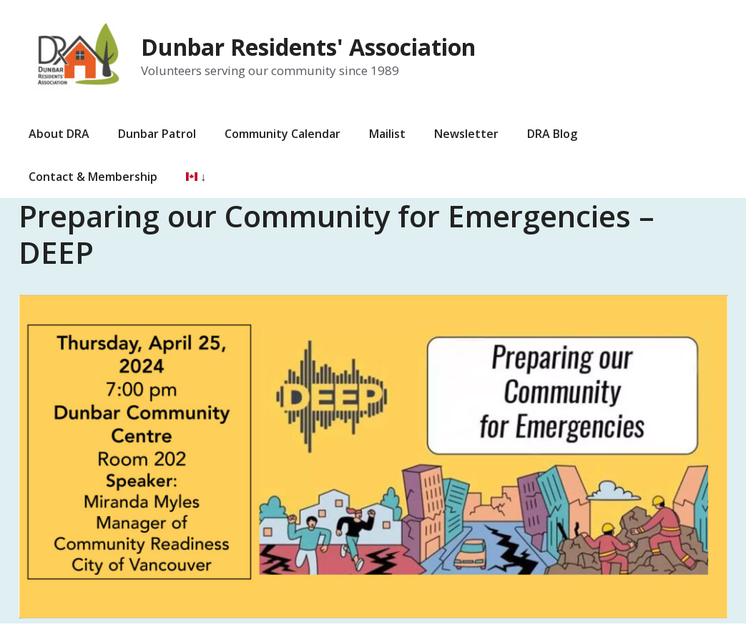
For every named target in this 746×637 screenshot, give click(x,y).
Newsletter (466, 134)
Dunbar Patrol (157, 134)
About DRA (59, 134)
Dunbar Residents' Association (308, 46)
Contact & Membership (93, 176)
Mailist (387, 134)
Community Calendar (282, 134)
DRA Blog (552, 134)
